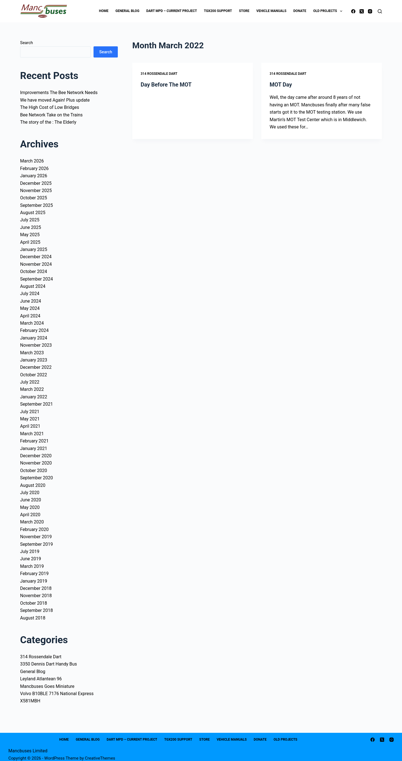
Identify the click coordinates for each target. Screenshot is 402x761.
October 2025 (33, 197)
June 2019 (30, 558)
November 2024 (36, 264)
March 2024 (32, 323)
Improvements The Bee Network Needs (58, 92)
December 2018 (36, 588)
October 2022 (33, 374)
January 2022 (33, 396)
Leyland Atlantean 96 (41, 678)
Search (26, 42)
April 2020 (30, 514)
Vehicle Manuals (271, 11)
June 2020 (30, 499)
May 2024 (30, 308)
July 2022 (29, 382)
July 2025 (29, 219)
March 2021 (32, 433)
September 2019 (36, 544)
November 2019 (36, 536)
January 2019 (33, 581)
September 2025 (36, 205)
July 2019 (29, 551)
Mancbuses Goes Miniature (47, 686)
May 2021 (30, 419)
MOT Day (281, 84)
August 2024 (32, 286)
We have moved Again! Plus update (55, 100)
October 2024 (33, 271)
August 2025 (32, 212)
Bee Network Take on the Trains (51, 115)
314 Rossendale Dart (159, 74)
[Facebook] (353, 11)
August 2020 (32, 485)
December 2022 (36, 367)
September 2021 (36, 404)
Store (244, 11)
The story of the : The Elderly (48, 122)
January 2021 (33, 448)
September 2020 (36, 477)
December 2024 (36, 256)
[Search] (380, 11)
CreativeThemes (100, 758)
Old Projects (328, 11)
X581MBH (30, 700)
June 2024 (30, 301)
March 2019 (32, 566)
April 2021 (30, 426)
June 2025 (30, 227)
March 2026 (32, 161)
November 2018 (36, 595)
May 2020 (30, 507)
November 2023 (36, 345)
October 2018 (33, 603)
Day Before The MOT (166, 84)
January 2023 (33, 360)
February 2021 (34, 441)
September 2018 (36, 610)
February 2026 (34, 168)
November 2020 (36, 463)
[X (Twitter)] (362, 11)
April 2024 (30, 316)
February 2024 (34, 330)
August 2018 (32, 618)
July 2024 (29, 293)
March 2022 (32, 389)
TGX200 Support (218, 11)
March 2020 (32, 522)
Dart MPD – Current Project (171, 11)
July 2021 (29, 411)
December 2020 (36, 455)
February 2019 (34, 573)
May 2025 (30, 234)
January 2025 (33, 249)
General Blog (127, 11)
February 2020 (34, 529)
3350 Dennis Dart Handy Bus (48, 664)
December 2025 (36, 183)
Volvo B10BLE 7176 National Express (57, 693)
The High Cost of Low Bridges (49, 107)
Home (103, 11)
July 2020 (29, 492)
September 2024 (36, 279)
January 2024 (33, 338)
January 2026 (33, 175)
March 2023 (32, 352)
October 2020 (33, 470)
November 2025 (36, 190)
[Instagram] (370, 11)
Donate (299, 11)
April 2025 (30, 242)
